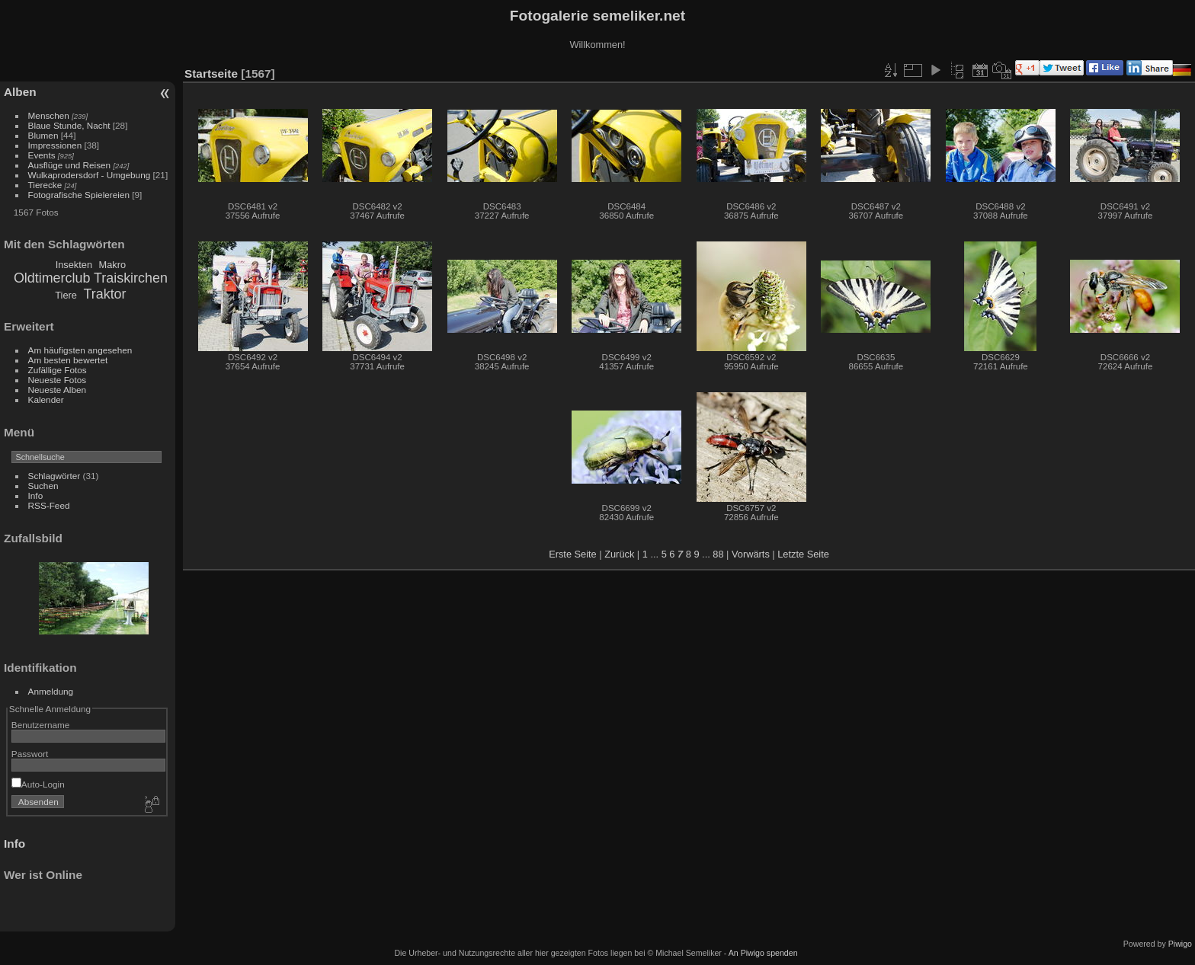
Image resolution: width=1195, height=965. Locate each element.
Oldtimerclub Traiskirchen (91, 278)
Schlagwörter (54, 476)
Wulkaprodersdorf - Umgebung (89, 175)
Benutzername (40, 725)
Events (42, 155)
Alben (20, 91)
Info (35, 495)
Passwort (29, 754)
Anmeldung (51, 691)
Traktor (105, 294)
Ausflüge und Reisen (69, 165)
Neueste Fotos (57, 380)
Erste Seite (573, 554)
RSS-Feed (49, 505)
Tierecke (45, 185)
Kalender (46, 399)
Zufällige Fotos (57, 370)
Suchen (43, 485)
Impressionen (55, 145)
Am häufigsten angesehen (80, 350)
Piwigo (1180, 943)
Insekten (74, 264)
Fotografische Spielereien (79, 195)
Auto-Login (38, 784)
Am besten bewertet (68, 360)
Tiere (66, 295)
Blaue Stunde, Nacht (69, 125)
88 (718, 554)
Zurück (619, 554)
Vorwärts (751, 554)
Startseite (211, 73)
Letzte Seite (803, 554)
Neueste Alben (57, 390)
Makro (113, 264)
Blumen (43, 135)
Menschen (48, 115)
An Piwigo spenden (763, 952)
